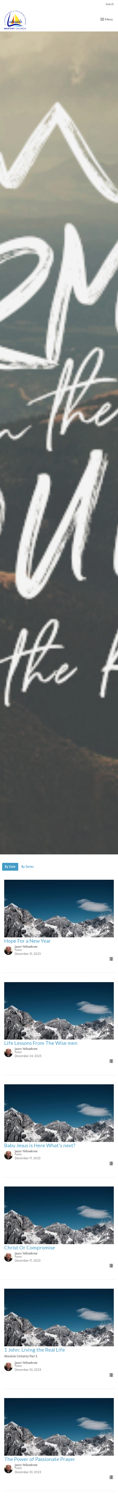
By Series (27, 867)
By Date (10, 867)
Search (110, 4)
